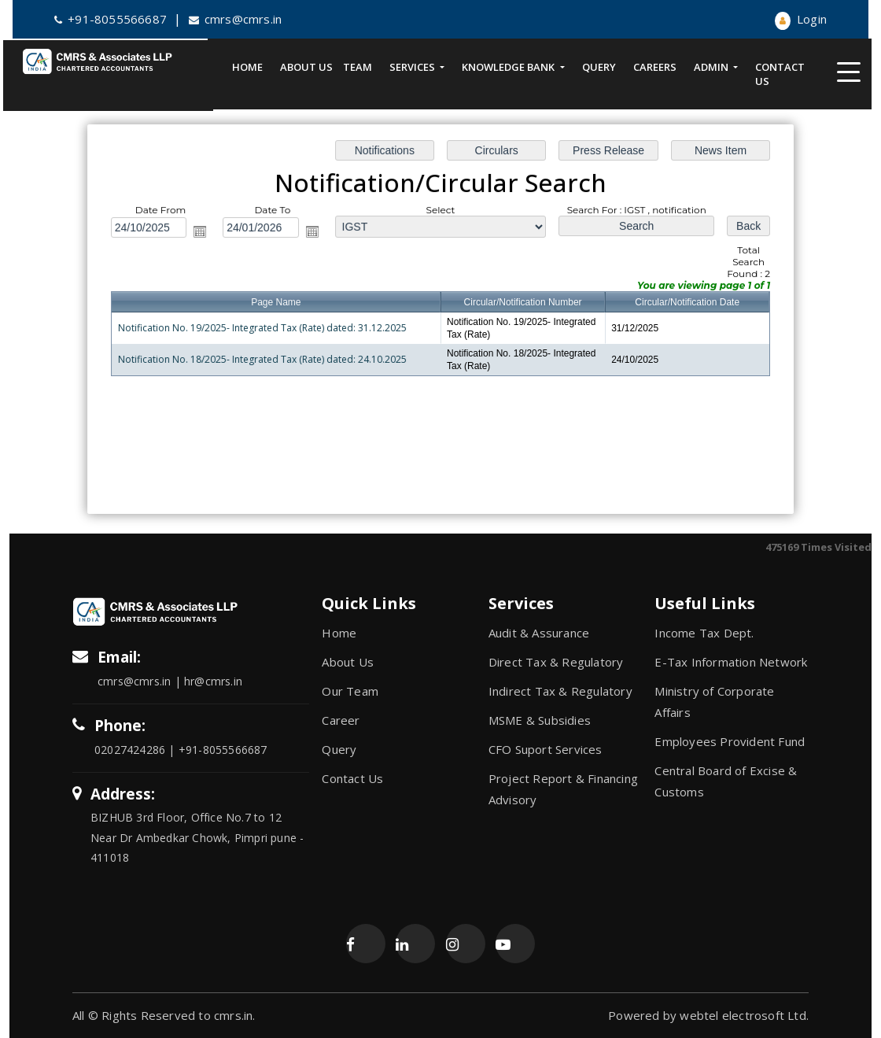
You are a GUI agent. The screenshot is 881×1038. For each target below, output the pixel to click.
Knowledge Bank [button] (509, 67)
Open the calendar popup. (205, 232)
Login (801, 19)
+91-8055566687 (110, 19)
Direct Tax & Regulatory (556, 662)
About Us (306, 67)
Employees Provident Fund (729, 741)
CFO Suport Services (545, 749)
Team (357, 67)
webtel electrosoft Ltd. (744, 1015)
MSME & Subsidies (539, 720)
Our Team (350, 691)
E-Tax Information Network (730, 662)
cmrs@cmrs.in (235, 19)
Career (340, 720)
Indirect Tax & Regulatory (560, 691)
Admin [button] (712, 67)
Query (599, 67)
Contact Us (780, 74)
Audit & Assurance (538, 633)
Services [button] (413, 67)
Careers (654, 67)
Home (247, 67)
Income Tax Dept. (704, 633)
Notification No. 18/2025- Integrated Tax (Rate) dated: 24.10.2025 (266, 358)
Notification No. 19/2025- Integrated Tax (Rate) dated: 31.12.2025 (266, 327)
